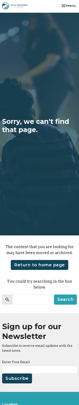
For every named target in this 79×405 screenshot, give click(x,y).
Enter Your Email (16, 362)
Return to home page (39, 264)
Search (65, 299)
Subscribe (17, 378)
